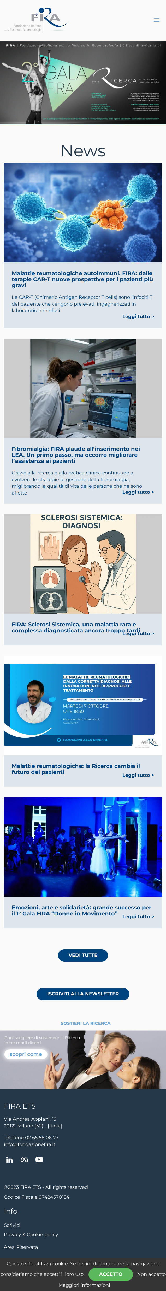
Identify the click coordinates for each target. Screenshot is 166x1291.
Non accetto (151, 1274)
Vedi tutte (83, 955)
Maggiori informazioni (84, 1285)
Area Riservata (21, 1247)
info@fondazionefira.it (29, 1144)
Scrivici (12, 1225)
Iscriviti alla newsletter (83, 994)
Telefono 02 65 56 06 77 (31, 1138)
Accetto (110, 1274)
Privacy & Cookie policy (31, 1235)
